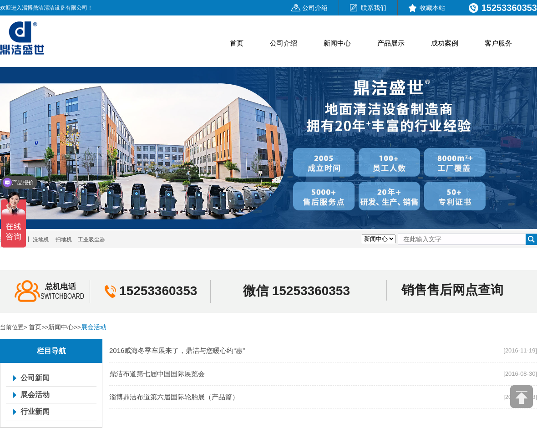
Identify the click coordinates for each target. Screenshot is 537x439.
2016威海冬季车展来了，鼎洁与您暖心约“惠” (177, 350)
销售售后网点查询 (452, 290)
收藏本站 (432, 7)
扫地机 (64, 239)
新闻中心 (337, 43)
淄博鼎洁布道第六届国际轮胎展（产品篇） (174, 397)
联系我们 (373, 7)
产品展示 (391, 43)
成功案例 (444, 43)
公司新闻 (35, 378)
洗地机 (41, 239)
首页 (236, 43)
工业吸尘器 (91, 239)
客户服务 (498, 43)
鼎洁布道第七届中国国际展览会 (157, 374)
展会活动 (93, 327)
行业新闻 (35, 411)
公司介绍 (315, 7)
